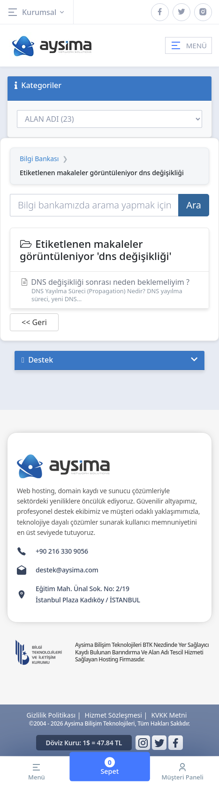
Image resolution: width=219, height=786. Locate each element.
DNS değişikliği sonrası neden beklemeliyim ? (109, 290)
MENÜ (188, 45)
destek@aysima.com (67, 569)
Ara (193, 205)
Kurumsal (36, 12)
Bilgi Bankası (39, 159)
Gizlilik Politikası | (54, 715)
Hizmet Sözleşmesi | (116, 715)
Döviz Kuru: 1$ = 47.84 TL (84, 742)
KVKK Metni (169, 715)
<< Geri (34, 322)
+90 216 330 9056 (62, 551)
